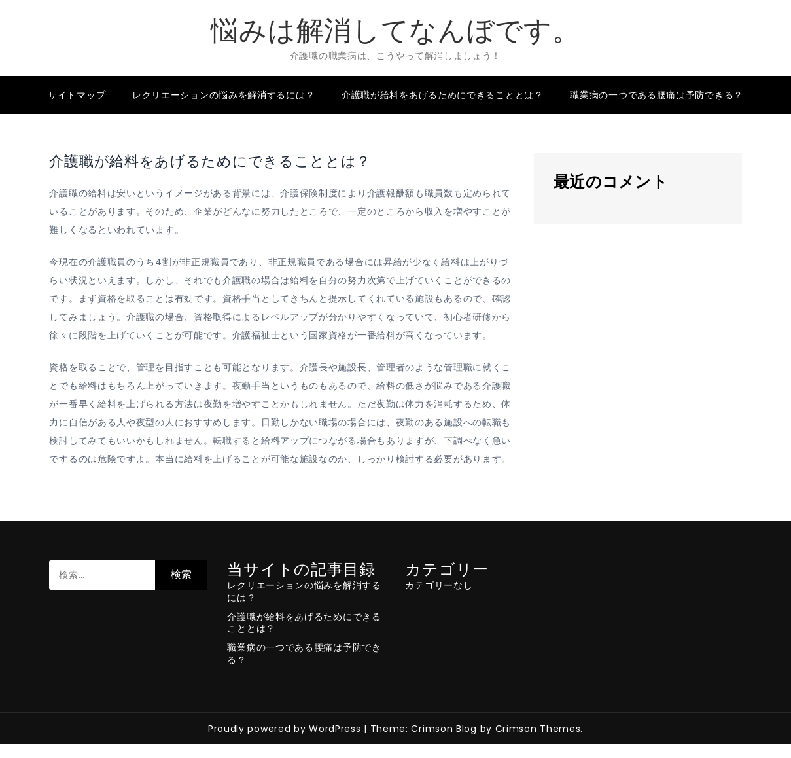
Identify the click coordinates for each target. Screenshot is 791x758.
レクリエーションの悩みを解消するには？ (223, 94)
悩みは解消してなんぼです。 (395, 30)
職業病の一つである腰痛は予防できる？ (656, 94)
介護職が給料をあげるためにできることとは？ (443, 94)
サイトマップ (76, 94)
